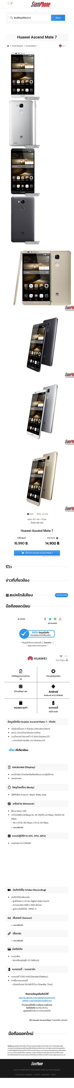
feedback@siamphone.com (57, 1055)
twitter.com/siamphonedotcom (37, 1000)
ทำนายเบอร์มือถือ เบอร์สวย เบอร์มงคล (37, 1004)
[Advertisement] (37, 865)
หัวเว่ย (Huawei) (17, 46)
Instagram (45, 1074)
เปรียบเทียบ (62, 595)
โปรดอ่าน (47, 642)
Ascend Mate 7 (31, 46)
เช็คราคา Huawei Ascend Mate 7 (37, 553)
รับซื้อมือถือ (30, 1007)
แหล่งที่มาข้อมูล (35, 1050)
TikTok (53, 1074)
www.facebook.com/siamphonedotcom (37, 997)
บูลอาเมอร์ (27, 1010)
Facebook (29, 1074)
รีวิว (9, 567)
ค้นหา (58, 17)
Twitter (37, 1074)
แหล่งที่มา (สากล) (60, 1020)
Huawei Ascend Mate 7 (37, 37)
